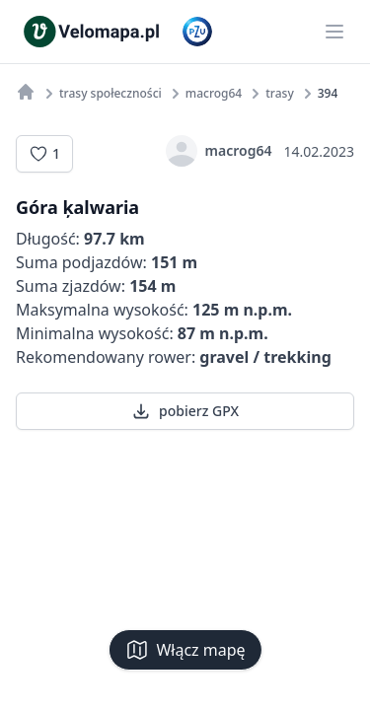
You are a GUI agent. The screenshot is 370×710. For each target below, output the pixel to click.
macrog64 (219, 151)
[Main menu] (334, 31)
